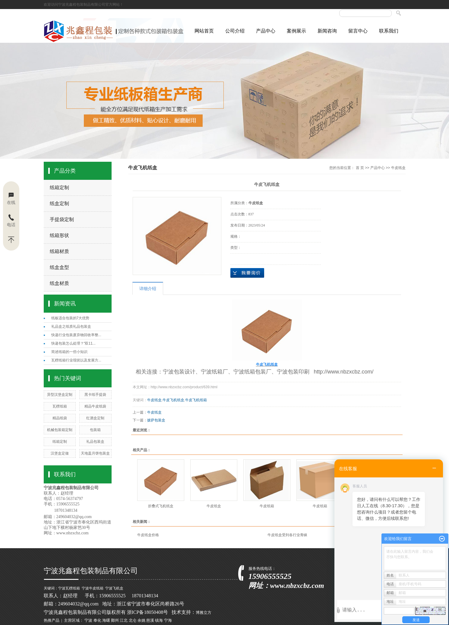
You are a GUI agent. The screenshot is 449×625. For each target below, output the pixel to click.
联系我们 (388, 30)
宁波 (88, 620)
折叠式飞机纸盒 (160, 506)
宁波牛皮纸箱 (92, 588)
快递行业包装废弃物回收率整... (76, 335)
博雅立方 (203, 612)
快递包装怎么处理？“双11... (73, 343)
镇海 (159, 620)
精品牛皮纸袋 (95, 406)
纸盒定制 (59, 203)
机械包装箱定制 (59, 430)
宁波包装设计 (179, 372)
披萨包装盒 (156, 420)
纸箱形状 (59, 235)
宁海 (168, 620)
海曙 (106, 620)
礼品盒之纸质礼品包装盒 (71, 326)
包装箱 (95, 430)
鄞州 (115, 620)
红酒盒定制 (95, 418)
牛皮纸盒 (398, 168)
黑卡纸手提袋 (95, 394)
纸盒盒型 (59, 267)
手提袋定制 (62, 219)
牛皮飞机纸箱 (196, 400)
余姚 (141, 620)
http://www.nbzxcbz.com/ (344, 372)
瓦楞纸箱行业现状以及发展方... (76, 360)
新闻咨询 (327, 30)
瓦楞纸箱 (59, 406)
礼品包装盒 (95, 441)
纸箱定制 (59, 187)
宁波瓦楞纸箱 (69, 588)
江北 (124, 620)
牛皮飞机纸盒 (173, 400)
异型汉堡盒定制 (59, 394)
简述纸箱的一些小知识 (69, 352)
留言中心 (358, 30)
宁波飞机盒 (114, 588)
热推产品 (51, 620)
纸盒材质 (59, 283)
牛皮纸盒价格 (148, 535)
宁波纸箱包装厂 (252, 372)
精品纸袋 (59, 418)
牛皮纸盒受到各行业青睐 (287, 535)
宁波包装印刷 (293, 372)
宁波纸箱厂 (214, 372)
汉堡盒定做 (60, 453)
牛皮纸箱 (267, 506)
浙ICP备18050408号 (147, 612)
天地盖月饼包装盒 (95, 453)
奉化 (97, 620)
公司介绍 (235, 30)
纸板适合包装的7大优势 (70, 318)
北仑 (133, 620)
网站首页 (204, 30)
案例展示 (296, 30)
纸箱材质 (59, 251)
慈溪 (150, 620)
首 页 (360, 168)
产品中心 (265, 30)
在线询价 (247, 273)
